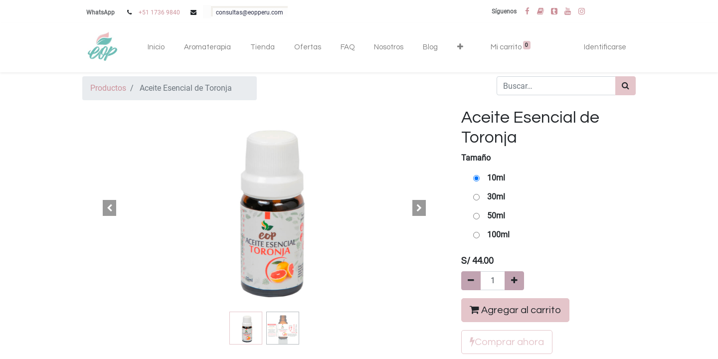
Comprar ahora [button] (507, 342)
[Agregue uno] (514, 280)
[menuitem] (156, 47)
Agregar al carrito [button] (515, 310)
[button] (460, 47)
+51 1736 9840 (159, 12)
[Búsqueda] (625, 85)
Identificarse (605, 47)
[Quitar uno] (471, 280)
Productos (108, 88)
